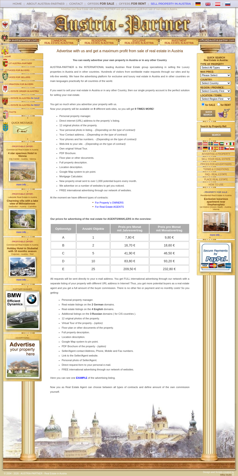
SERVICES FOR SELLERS (17, 77)
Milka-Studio (226, 475)
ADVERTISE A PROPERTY (216, 154)
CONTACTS (10, 112)
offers (101, 3)
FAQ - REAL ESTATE (216, 174)
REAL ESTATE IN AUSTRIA (22, 98)
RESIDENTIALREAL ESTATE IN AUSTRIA (99, 41)
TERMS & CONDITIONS (216, 169)
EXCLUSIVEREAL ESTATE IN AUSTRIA (139, 41)
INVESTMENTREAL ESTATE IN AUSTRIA (179, 41)
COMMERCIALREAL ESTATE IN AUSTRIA (58, 41)
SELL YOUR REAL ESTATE (216, 159)
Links (22, 466)
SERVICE (131, 466)
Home (17, 3)
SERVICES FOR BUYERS (17, 70)
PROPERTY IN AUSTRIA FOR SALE (157, 466)
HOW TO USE (215, 184)
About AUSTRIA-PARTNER (45, 3)
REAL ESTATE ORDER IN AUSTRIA (22, 91)
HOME (8, 56)
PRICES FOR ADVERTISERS (215, 164)
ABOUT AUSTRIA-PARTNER (18, 63)
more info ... (22, 184)
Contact (76, 3)
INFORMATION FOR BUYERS (19, 84)
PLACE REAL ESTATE (216, 179)
